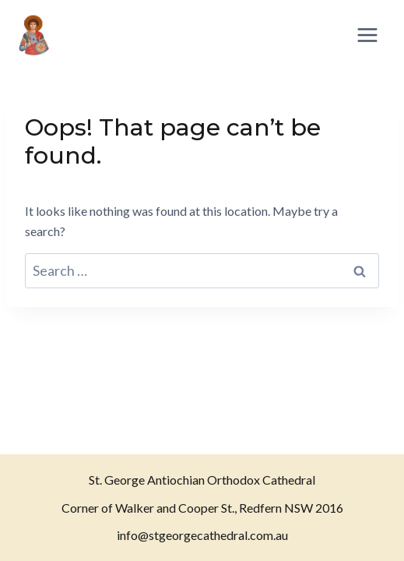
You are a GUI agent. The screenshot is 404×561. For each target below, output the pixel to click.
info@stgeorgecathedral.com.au (202, 534)
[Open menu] (367, 35)
